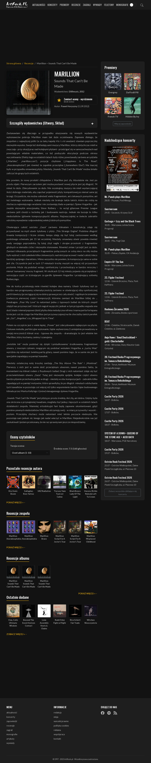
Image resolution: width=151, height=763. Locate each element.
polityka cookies (61, 725)
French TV (113, 116)
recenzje (10, 725)
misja (56, 717)
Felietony (109, 5)
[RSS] (115, 713)
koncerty (10, 717)
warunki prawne (61, 721)
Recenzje (76, 5)
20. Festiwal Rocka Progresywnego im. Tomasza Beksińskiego (122, 359)
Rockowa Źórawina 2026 (117, 309)
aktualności (11, 712)
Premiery (64, 5)
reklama (57, 730)
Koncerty (52, 5)
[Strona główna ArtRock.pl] (17, 5)
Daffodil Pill (132, 92)
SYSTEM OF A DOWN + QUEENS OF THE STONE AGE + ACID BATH (121, 435)
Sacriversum (111, 209)
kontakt (57, 739)
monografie (11, 734)
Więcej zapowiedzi (122, 123)
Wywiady (97, 5)
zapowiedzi (11, 721)
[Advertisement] (75, 34)
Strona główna (13, 63)
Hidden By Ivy (132, 116)
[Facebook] (102, 713)
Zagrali (87, 5)
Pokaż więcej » (14, 502)
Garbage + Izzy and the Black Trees (123, 221)
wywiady (10, 743)
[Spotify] (109, 713)
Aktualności (38, 5)
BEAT (107, 321)
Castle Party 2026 (114, 396)
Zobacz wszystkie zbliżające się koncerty (123, 492)
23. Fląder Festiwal (114, 277)
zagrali (9, 730)
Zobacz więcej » (15, 634)
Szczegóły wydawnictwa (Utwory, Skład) (37, 123)
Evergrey (113, 92)
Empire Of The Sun (114, 262)
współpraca (59, 734)
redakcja (57, 712)
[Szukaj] (142, 5)
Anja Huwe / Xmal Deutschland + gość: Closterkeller (121, 339)
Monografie (122, 5)
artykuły (10, 739)
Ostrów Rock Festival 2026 (118, 461)
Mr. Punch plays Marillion (117, 197)
